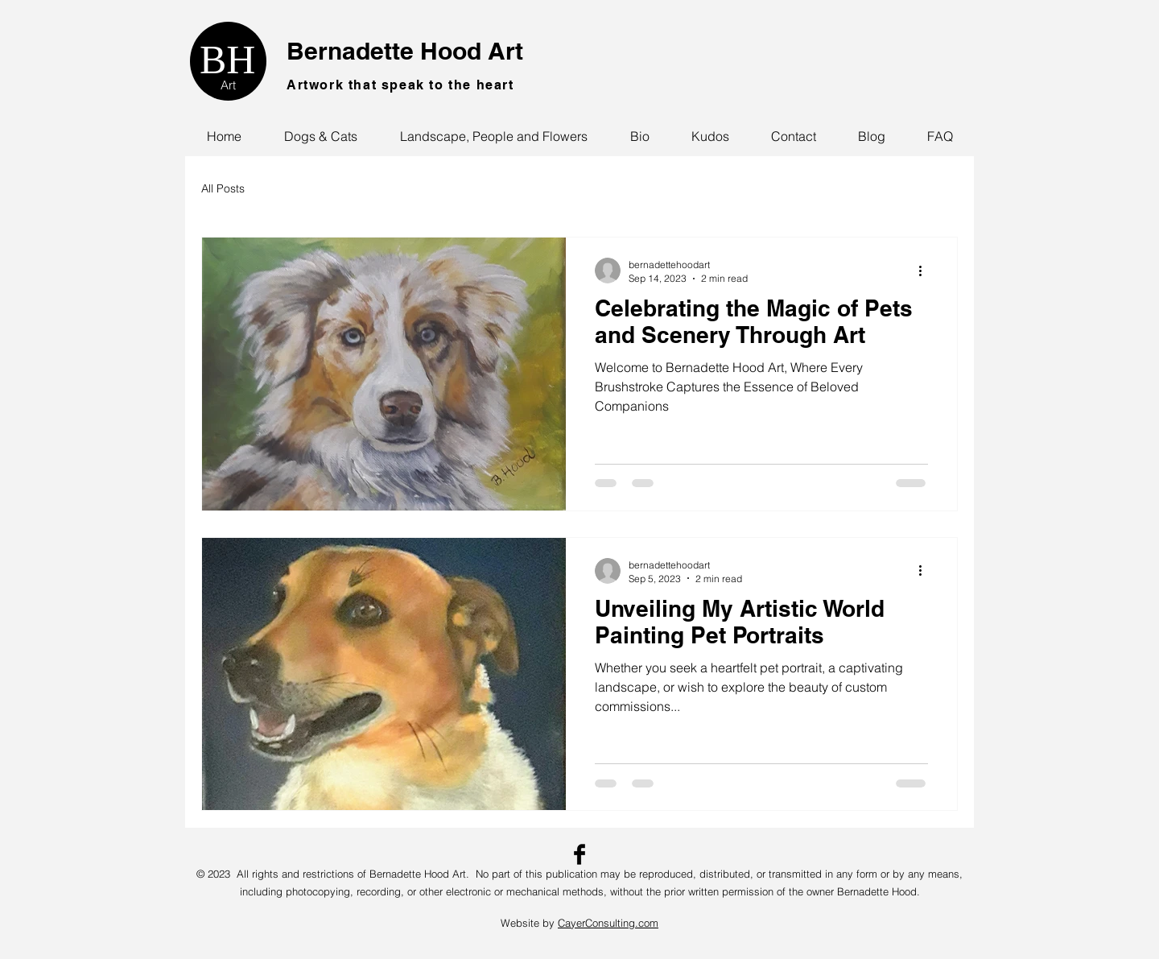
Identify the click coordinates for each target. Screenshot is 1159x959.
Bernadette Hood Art (405, 50)
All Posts (223, 188)
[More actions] (925, 270)
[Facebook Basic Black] (579, 854)
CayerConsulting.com (608, 922)
